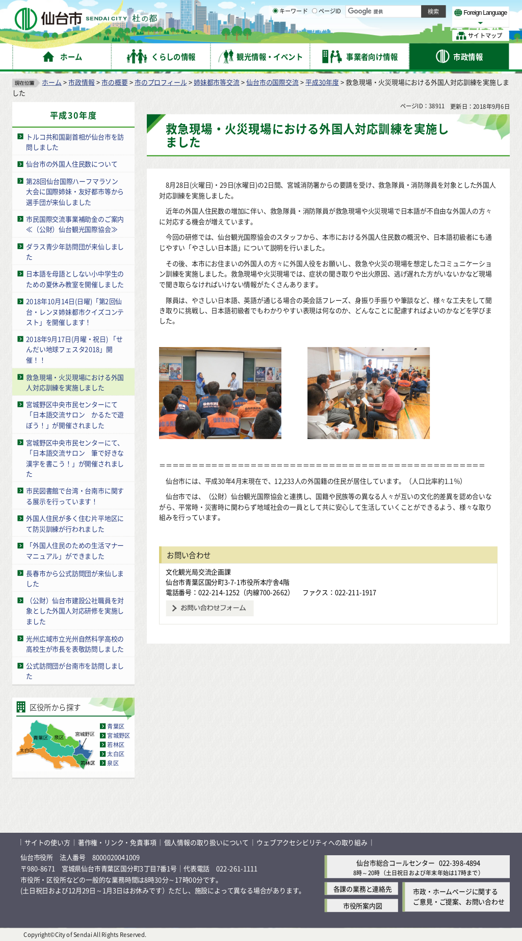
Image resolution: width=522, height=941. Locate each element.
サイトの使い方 (47, 842)
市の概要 (114, 82)
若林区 (115, 744)
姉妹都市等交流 (217, 82)
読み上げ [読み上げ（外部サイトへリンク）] (335, 10)
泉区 (112, 763)
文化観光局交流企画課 (198, 571)
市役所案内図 (362, 905)
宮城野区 (118, 735)
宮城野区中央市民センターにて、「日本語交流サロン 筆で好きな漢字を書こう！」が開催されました (75, 458)
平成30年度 (322, 82)
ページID (327, 36)
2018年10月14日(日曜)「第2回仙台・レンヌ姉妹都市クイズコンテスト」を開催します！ (75, 311)
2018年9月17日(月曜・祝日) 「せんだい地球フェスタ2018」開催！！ (74, 349)
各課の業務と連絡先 (362, 889)
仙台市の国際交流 (272, 82)
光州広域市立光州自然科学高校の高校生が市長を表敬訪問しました (75, 643)
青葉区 (115, 726)
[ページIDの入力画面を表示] (314, 35)
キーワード (290, 36)
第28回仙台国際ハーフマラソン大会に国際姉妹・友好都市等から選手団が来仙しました (75, 191)
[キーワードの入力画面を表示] (275, 35)
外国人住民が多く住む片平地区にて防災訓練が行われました (75, 523)
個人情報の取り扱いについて (206, 842)
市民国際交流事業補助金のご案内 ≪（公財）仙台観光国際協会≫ (78, 224)
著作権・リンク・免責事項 (117, 842)
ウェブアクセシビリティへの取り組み (312, 842)
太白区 (115, 754)
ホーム (51, 82)
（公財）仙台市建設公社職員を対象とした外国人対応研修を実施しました (75, 610)
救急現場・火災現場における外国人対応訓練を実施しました (75, 382)
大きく (392, 23)
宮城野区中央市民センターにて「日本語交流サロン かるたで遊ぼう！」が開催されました (75, 414)
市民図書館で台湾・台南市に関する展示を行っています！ (75, 496)
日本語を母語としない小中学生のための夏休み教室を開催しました (75, 279)
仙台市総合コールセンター (395, 862)
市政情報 (81, 82)
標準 (407, 11)
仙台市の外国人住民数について (71, 163)
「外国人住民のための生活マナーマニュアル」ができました (75, 551)
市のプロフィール (161, 82)
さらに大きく (425, 23)
